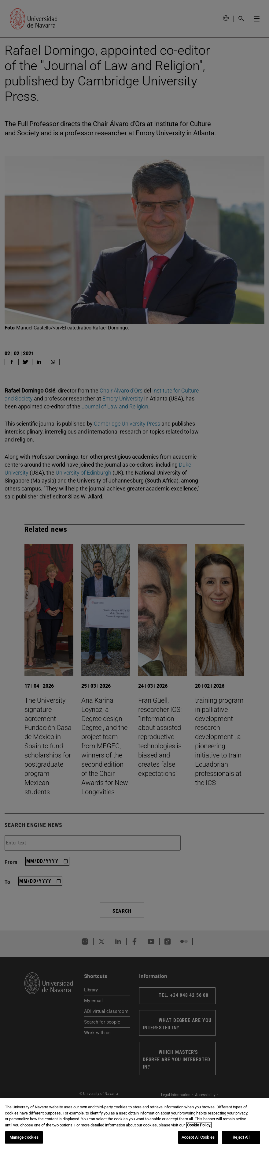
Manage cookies (24, 1137)
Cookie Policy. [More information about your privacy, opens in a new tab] (199, 1125)
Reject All (241, 1137)
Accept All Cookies (198, 1137)
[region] (134, 1124)
